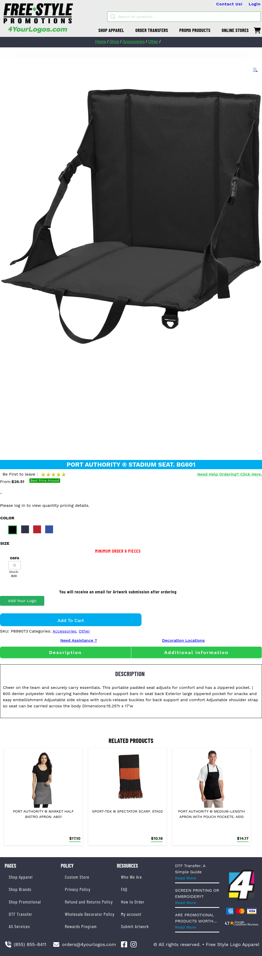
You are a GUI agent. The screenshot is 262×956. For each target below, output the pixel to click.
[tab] (65, 652)
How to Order (133, 902)
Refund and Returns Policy (89, 902)
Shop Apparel (20, 877)
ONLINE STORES (235, 30)
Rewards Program (80, 926)
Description (65, 652)
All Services (19, 926)
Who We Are (131, 877)
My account (131, 914)
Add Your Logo (22, 600)
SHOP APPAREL (111, 30)
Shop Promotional (25, 902)
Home (100, 41)
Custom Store (77, 877)
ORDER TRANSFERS (151, 30)
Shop (114, 41)
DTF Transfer (20, 914)
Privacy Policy (77, 889)
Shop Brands (20, 889)
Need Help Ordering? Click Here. (229, 474)
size (4, 543)
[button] (255, 70)
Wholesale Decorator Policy (89, 914)
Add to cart (71, 620)
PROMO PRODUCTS (195, 30)
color (7, 518)
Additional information (196, 652)
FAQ (124, 889)
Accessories (134, 41)
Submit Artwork (135, 926)
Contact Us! (229, 4)
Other (153, 41)
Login (255, 4)
